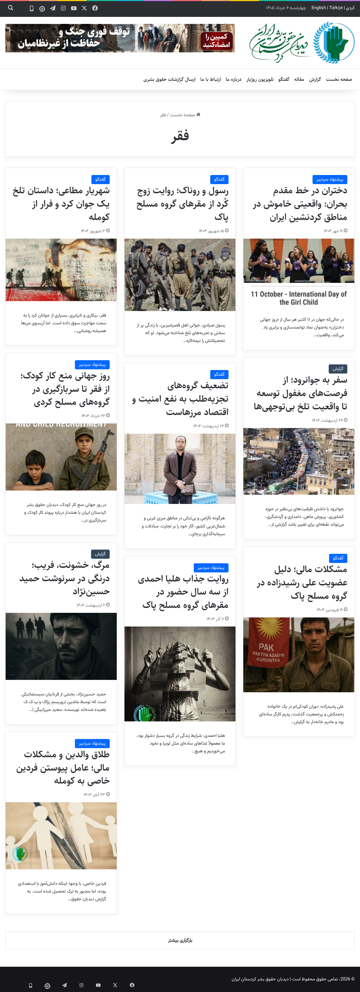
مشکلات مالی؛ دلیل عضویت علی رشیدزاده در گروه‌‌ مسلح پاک (302, 582)
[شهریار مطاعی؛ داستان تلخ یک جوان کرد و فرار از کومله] (61, 270)
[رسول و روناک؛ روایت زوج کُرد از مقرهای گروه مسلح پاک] (180, 275)
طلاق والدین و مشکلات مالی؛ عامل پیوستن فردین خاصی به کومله (63, 768)
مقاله (299, 79)
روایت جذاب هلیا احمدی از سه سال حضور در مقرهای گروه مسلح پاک (183, 592)
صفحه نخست (339, 79)
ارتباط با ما (210, 79)
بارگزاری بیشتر (180, 940)
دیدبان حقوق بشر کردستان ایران (260, 979)
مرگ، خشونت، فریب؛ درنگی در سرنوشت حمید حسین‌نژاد (64, 578)
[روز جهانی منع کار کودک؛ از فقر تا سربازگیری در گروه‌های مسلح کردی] (61, 456)
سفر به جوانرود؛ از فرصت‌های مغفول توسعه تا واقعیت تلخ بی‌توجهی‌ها (300, 393)
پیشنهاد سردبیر (329, 179)
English (318, 8)
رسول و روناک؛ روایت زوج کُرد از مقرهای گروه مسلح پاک (182, 204)
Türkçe (336, 8)
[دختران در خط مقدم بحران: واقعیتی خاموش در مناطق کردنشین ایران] (298, 272)
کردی (350, 8)
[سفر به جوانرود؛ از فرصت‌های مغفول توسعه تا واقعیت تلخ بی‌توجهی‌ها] (298, 461)
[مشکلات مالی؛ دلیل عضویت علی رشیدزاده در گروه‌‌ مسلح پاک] (298, 654)
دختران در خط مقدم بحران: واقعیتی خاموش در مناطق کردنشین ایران (300, 204)
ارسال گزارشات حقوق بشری (169, 79)
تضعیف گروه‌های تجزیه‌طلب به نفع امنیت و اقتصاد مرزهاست (180, 399)
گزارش (315, 79)
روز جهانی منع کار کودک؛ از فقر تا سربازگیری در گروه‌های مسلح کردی (65, 389)
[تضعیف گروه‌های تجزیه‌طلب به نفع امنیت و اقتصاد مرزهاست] (180, 469)
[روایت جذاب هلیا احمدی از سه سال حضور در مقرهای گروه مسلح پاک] (180, 674)
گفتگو (283, 79)
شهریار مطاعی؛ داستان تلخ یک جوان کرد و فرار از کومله (61, 204)
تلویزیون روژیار (260, 79)
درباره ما (234, 79)
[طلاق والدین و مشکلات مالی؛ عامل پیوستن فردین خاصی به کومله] (61, 835)
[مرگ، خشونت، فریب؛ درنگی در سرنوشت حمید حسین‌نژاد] (61, 646)
